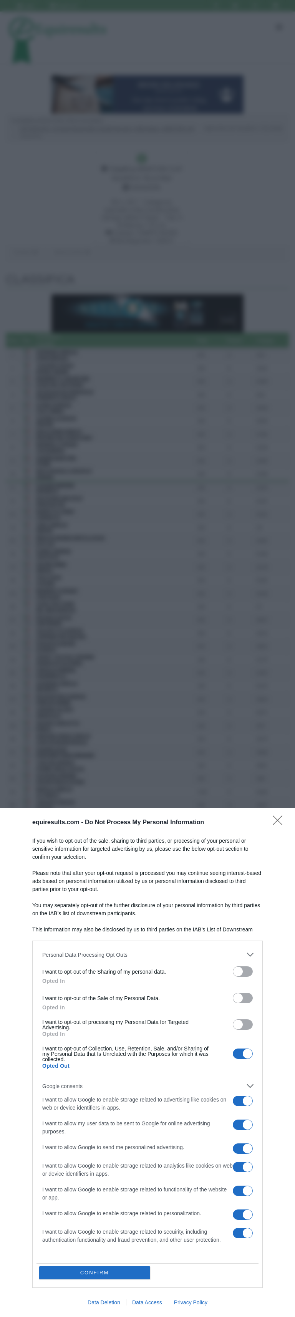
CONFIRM (94, 1273)
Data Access (147, 1302)
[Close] (280, 822)
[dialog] (147, 1062)
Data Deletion (104, 1302)
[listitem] (147, 955)
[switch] (243, 971)
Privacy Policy (190, 1302)
